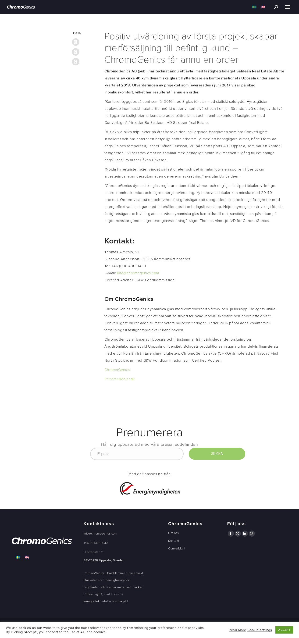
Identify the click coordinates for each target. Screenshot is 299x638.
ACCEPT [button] (284, 630)
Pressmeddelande (119, 379)
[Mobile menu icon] (287, 7)
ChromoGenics (117, 369)
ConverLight (176, 548)
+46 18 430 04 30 (96, 543)
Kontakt (173, 541)
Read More (237, 630)
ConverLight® (93, 594)
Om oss (173, 533)
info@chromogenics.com (138, 273)
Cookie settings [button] (259, 630)
